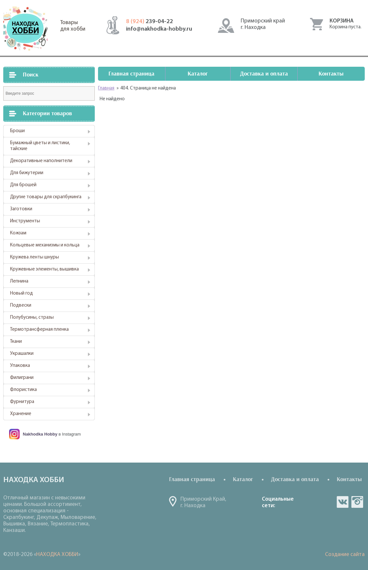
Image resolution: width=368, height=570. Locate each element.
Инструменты (25, 221)
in (357, 502)
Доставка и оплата (264, 73)
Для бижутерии (26, 173)
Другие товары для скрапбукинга (45, 197)
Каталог (198, 73)
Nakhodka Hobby (40, 434)
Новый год (21, 293)
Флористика (23, 389)
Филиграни (22, 377)
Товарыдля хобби (72, 26)
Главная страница (131, 73)
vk (342, 502)
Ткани (16, 341)
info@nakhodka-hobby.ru (159, 29)
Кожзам (18, 233)
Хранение (20, 413)
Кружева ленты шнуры (34, 257)
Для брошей (23, 185)
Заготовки (21, 209)
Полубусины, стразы (32, 317)
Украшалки (22, 353)
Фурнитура (22, 401)
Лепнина (19, 281)
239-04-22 (149, 22)
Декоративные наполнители (41, 161)
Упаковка (20, 365)
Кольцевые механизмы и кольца (44, 245)
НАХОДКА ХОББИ (57, 554)
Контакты (331, 73)
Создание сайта (345, 554)
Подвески (20, 305)
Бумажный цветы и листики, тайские (40, 146)
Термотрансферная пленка (39, 329)
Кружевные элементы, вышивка (44, 269)
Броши (17, 131)
